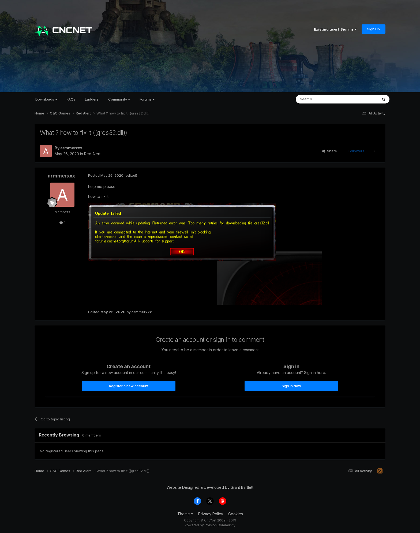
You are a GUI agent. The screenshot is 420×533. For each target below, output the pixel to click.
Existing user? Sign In (335, 29)
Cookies (235, 514)
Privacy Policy (210, 514)
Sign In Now (291, 386)
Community (119, 99)
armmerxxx (71, 148)
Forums (147, 99)
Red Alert (92, 153)
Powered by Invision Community (210, 525)
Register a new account (128, 386)
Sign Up (373, 29)
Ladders (92, 99)
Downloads (46, 99)
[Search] (323, 99)
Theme (185, 514)
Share (329, 151)
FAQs (71, 99)
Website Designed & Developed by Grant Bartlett (210, 487)
